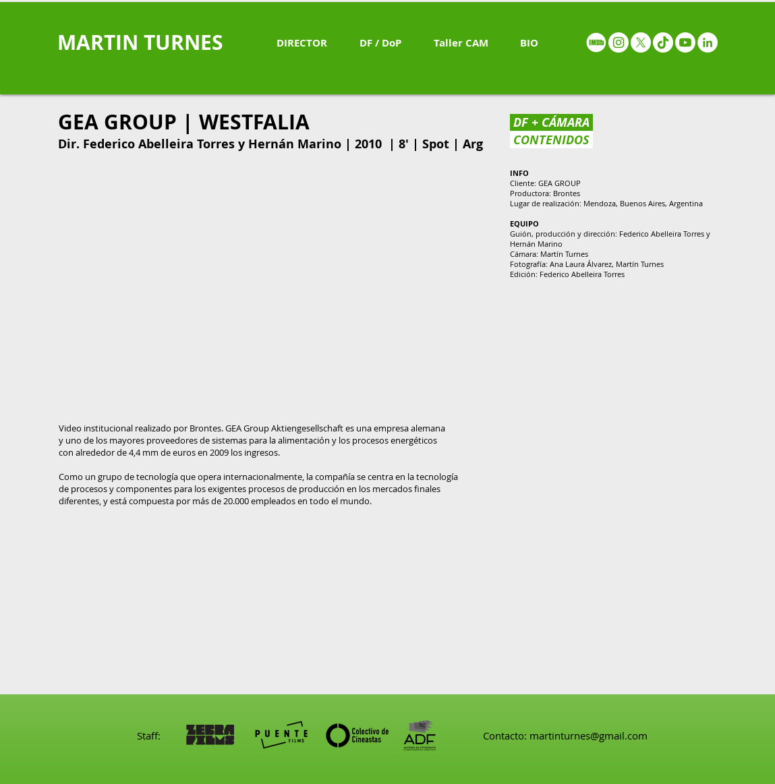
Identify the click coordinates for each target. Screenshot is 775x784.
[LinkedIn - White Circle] (707, 42)
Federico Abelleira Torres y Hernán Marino (212, 143)
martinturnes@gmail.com (588, 735)
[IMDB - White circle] (596, 42)
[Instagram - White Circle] (618, 42)
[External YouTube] (271, 286)
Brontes (566, 193)
